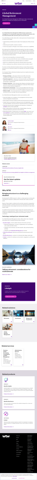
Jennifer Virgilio (11, 120)
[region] (18, 476)
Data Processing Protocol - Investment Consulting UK (30, 460)
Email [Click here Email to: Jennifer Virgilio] (10, 124)
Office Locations (19, 450)
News (23, 0)
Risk (17, 439)
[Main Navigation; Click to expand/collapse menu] (3, 3)
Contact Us (7, 23)
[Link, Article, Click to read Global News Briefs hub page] (6, 112)
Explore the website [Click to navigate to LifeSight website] (11, 296)
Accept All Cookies (22, 478)
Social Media (18, 452)
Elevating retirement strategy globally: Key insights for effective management (18, 172)
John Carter (10, 126)
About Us (18, 435)
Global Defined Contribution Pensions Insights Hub (12, 168)
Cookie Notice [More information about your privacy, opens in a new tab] (15, 476)
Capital (17, 441)
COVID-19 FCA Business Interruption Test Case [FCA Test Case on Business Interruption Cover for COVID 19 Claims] (30, 469)
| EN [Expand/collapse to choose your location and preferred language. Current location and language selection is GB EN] (4, 0)
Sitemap (17, 456)
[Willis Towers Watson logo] (6, 436)
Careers (34, 0)
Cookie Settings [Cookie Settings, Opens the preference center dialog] (14, 478)
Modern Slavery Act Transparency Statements (30, 450)
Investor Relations (28, 0)
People (17, 437)
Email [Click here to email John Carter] (10, 130)
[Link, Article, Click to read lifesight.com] (5, 106)
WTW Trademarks (30, 471)
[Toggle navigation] (18, 29)
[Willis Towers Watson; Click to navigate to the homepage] (18, 3)
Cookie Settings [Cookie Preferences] (29, 443)
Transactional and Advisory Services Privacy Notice (30, 465)
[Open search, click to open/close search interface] (33, 3)
